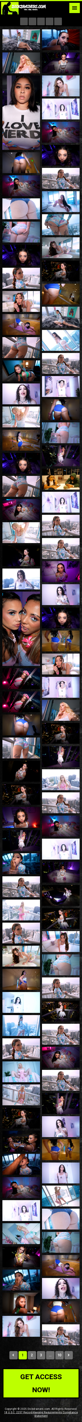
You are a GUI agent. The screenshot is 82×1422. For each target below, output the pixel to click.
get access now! (41, 1383)
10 (59, 1355)
